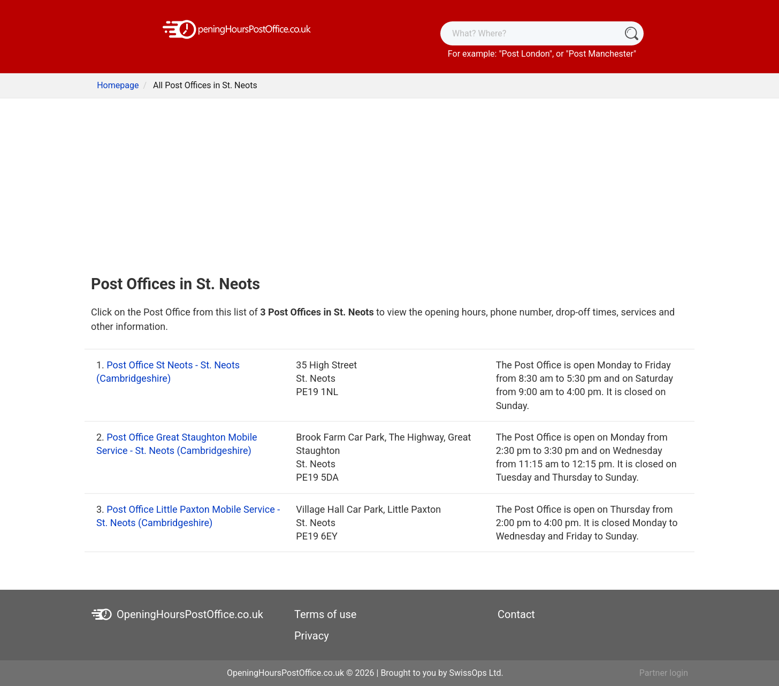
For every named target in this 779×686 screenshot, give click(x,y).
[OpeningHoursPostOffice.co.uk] (237, 29)
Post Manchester (601, 54)
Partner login (663, 673)
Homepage (118, 85)
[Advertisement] (389, 184)
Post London (525, 54)
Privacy (311, 635)
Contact (516, 614)
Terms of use (325, 614)
